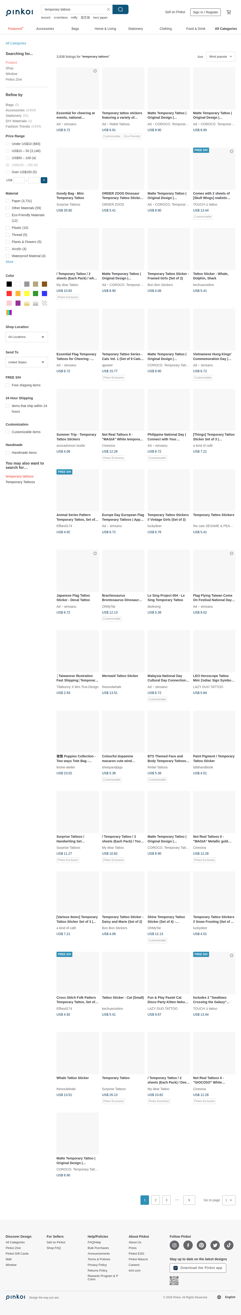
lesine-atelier (65, 767)
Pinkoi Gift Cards (17, 1253)
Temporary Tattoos (20, 482)
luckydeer (155, 526)
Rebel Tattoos (120, 124)
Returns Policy (98, 1270)
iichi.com (135, 1270)
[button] (44, 180)
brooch (46, 17)
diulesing (154, 606)
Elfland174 (64, 526)
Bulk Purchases (98, 1248)
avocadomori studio (70, 445)
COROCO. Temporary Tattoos (177, 124)
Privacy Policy (97, 1265)
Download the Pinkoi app (197, 1268)
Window (11, 74)
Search (120, 9)
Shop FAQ (54, 1248)
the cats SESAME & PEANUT (215, 526)
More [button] (9, 262)
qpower (107, 365)
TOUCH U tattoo (205, 204)
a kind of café (203, 445)
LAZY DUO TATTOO (208, 687)
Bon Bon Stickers (160, 284)
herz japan (100, 17)
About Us (135, 1242)
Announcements (99, 1253)
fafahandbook (203, 767)
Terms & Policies (99, 1259)
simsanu (70, 124)
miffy (74, 17)
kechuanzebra (203, 284)
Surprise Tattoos (68, 204)
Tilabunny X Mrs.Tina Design (77, 687)
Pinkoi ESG (136, 1253)
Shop (9, 68)
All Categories (16, 43)
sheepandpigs (112, 767)
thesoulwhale (111, 687)
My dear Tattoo (67, 284)
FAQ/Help (94, 1242)
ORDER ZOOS (113, 204)
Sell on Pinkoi (175, 12)
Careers (134, 1265)
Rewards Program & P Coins (103, 1277)
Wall (9, 1259)
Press (133, 1248)
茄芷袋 (85, 17)
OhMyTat (108, 606)
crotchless (61, 17)
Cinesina (108, 445)
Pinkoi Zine (14, 79)
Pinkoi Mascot (138, 1259)
